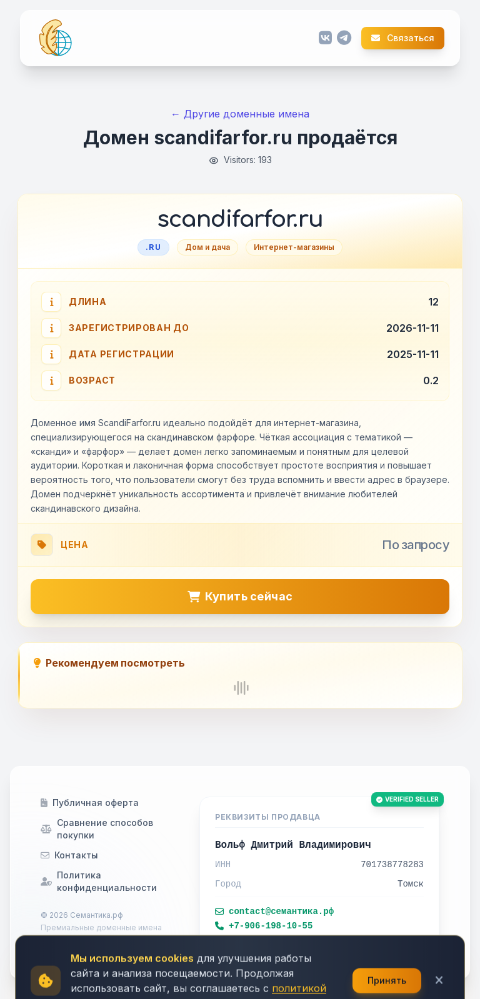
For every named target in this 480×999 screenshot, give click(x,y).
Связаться (402, 38)
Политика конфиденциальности (99, 881)
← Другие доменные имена (240, 113)
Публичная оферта (90, 802)
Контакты (69, 855)
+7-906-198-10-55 (263, 926)
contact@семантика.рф (274, 912)
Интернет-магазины (294, 247)
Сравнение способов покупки (97, 828)
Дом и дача (207, 247)
